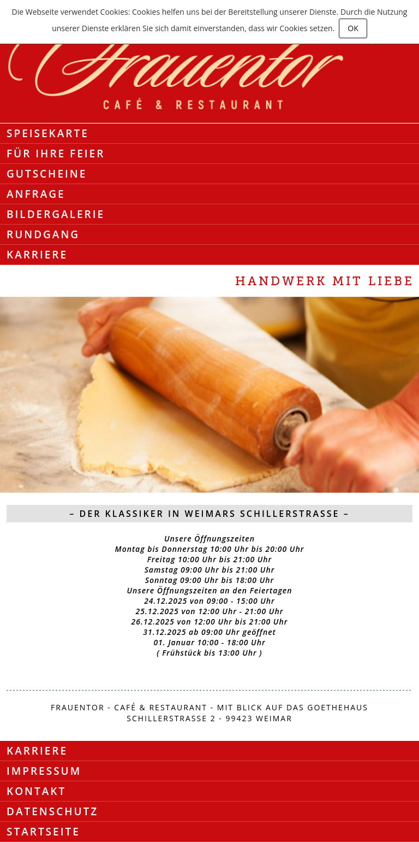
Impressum (44, 771)
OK (353, 28)
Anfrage (36, 194)
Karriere (37, 255)
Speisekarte (48, 133)
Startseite (43, 832)
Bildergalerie (56, 214)
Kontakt (36, 791)
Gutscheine (47, 174)
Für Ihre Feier (56, 153)
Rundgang (43, 234)
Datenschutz (52, 811)
